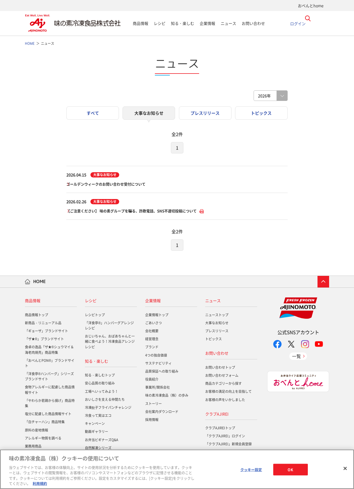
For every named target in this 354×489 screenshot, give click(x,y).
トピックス (213, 340)
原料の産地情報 (36, 430)
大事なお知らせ (216, 323)
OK (290, 469)
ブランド (151, 348)
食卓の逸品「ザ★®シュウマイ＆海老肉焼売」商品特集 (49, 351)
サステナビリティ (158, 364)
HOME (39, 282)
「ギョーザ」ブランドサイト (46, 332)
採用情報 (151, 420)
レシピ (159, 23)
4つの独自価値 (156, 356)
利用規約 (40, 483)
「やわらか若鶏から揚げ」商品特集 (50, 404)
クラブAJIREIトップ (220, 429)
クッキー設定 (251, 469)
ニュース (228, 23)
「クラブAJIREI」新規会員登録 (228, 445)
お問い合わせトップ (220, 368)
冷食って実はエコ (98, 416)
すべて (93, 113)
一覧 (296, 357)
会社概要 (151, 332)
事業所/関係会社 (157, 388)
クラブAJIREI (216, 414)
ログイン (298, 23)
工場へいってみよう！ (101, 392)
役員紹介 (151, 380)
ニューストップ (216, 315)
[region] (177, 469)
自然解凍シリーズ (98, 448)
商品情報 (140, 23)
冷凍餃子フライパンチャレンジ (108, 408)
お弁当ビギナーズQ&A (101, 440)
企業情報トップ (156, 315)
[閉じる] (345, 468)
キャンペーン (95, 424)
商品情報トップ (36, 315)
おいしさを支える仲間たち (105, 400)
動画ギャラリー (96, 432)
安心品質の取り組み (100, 384)
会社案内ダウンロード (161, 412)
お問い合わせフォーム (221, 376)
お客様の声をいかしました (225, 400)
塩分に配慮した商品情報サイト (48, 414)
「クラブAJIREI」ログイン (225, 437)
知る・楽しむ (182, 23)
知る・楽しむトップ (100, 376)
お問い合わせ (253, 23)
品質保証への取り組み (161, 372)
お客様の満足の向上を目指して (228, 392)
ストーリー (153, 404)
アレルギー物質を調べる (43, 438)
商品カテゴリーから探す (223, 384)
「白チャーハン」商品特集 (45, 422)
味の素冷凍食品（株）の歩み (166, 396)
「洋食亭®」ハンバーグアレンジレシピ (109, 326)
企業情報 (207, 23)
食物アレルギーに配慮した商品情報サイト (50, 391)
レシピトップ (95, 315)
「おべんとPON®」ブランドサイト (49, 364)
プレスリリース (216, 332)
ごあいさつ (153, 323)
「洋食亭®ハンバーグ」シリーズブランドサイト (49, 377)
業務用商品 (33, 447)
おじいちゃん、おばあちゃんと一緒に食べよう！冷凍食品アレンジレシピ (110, 342)
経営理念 (151, 340)
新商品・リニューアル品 (43, 323)
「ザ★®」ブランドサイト (44, 340)
